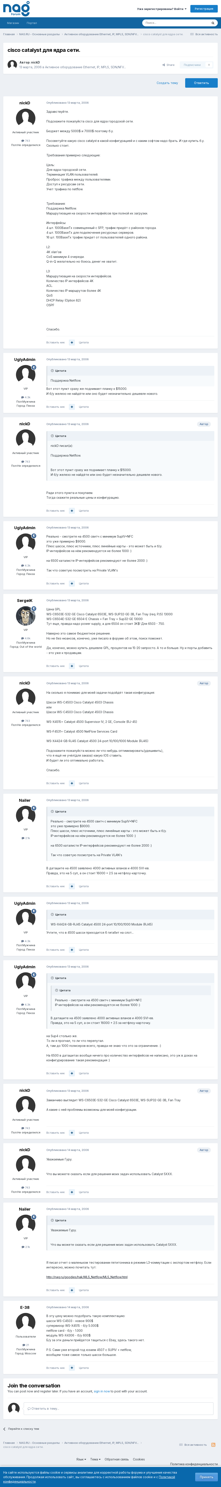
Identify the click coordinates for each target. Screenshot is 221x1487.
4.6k (25, 638)
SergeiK (25, 600)
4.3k (25, 397)
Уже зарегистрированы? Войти (161, 9)
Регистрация (204, 8)
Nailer (25, 800)
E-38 (25, 1307)
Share (169, 65)
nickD (35, 62)
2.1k (26, 838)
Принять (206, 1477)
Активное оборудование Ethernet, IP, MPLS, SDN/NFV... (85, 67)
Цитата (84, 342)
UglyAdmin (24, 359)
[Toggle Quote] (53, 370)
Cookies (139, 1459)
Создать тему (167, 83)
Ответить (201, 83)
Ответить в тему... (43, 1408)
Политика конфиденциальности (194, 1464)
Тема (95, 1459)
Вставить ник (55, 342)
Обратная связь (117, 1459)
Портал (32, 23)
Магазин (13, 23)
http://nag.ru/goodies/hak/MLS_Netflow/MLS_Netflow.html (87, 1277)
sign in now (102, 1391)
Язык (81, 1459)
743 (25, 140)
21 (25, 1345)
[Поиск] (163, 22)
